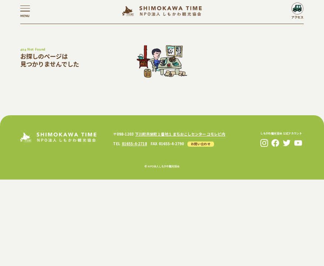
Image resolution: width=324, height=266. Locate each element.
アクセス (297, 17)
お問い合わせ (201, 143)
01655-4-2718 (134, 143)
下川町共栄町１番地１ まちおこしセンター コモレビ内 (180, 134)
